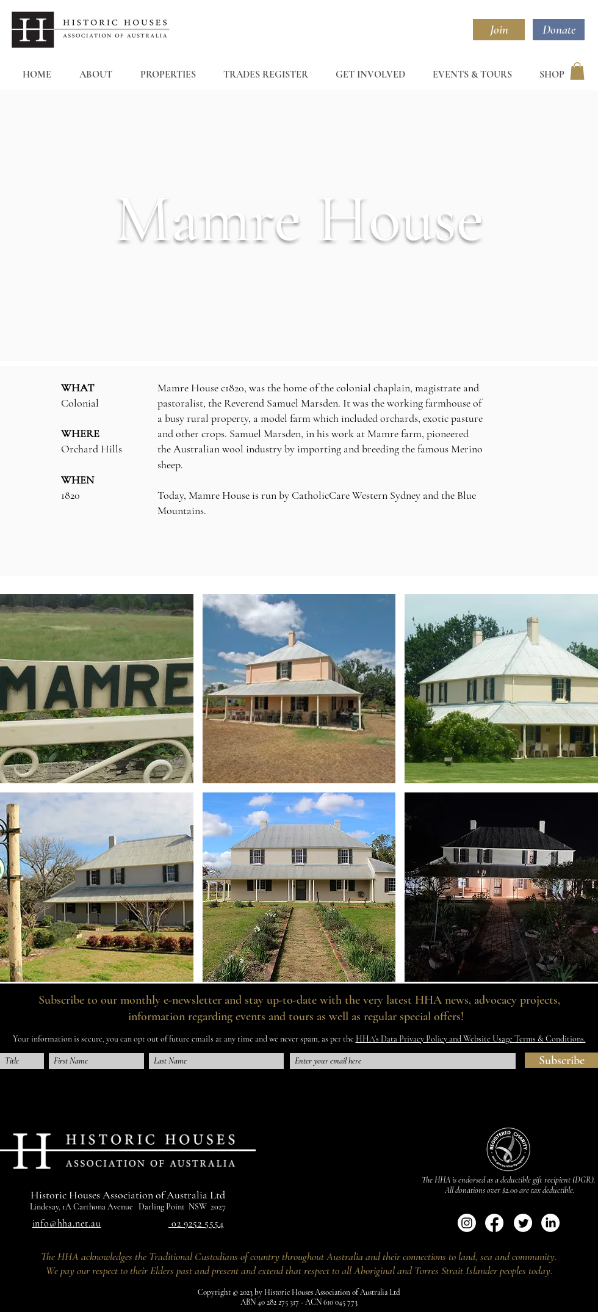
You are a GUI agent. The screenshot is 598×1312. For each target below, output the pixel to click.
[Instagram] (467, 1223)
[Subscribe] (561, 1060)
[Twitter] (523, 1223)
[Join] (499, 29)
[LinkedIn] (550, 1223)
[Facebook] (494, 1223)
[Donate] (559, 29)
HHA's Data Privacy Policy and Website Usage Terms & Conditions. (471, 1039)
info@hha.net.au (66, 1223)
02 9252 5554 (197, 1223)
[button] (577, 71)
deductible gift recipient (535, 1180)
